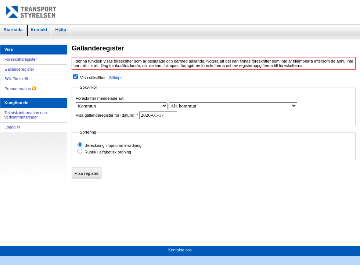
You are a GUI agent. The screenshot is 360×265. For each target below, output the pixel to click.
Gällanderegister (19, 69)
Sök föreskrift (16, 79)
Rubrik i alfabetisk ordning (107, 152)
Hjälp (60, 29)
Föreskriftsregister (20, 59)
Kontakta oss (180, 250)
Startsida (13, 29)
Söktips (115, 77)
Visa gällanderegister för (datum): (106, 115)
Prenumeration (20, 88)
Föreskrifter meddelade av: (100, 98)
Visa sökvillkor (93, 77)
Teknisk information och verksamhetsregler (25, 114)
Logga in (12, 127)
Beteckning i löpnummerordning (112, 145)
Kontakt (38, 29)
